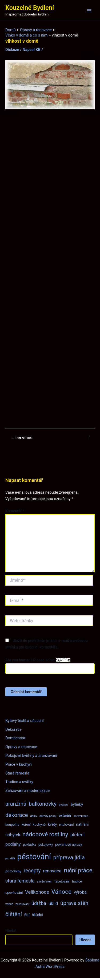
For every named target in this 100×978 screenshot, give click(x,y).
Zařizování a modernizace (27, 790)
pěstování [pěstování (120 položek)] (34, 856)
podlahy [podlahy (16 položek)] (13, 844)
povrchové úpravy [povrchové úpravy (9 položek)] (68, 845)
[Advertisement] (50, 269)
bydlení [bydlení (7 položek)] (63, 805)
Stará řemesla (17, 773)
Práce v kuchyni (18, 764)
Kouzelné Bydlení (29, 7)
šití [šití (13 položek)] (27, 914)
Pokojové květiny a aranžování (31, 755)
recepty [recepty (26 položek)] (32, 871)
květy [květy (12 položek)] (52, 824)
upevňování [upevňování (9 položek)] (14, 893)
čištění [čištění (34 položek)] (13, 914)
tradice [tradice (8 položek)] (77, 881)
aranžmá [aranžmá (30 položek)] (15, 804)
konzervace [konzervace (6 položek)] (81, 816)
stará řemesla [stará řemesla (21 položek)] (20, 881)
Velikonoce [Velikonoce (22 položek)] (37, 892)
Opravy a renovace (21, 746)
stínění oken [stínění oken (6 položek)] (44, 881)
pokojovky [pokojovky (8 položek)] (45, 845)
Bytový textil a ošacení (24, 720)
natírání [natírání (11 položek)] (82, 824)
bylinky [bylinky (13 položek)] (77, 804)
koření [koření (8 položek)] (26, 825)
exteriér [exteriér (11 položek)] (65, 815)
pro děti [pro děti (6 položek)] (10, 858)
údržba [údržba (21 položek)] (38, 903)
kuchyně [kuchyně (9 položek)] (39, 825)
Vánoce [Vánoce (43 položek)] (61, 891)
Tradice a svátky (19, 781)
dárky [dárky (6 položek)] (33, 816)
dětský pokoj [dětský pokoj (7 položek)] (48, 816)
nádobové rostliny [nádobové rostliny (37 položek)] (45, 834)
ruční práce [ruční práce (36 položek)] (78, 870)
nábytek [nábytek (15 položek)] (12, 834)
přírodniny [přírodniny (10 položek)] (13, 871)
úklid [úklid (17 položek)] (53, 903)
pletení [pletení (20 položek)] (77, 834)
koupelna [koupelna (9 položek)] (12, 825)
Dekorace (13, 729)
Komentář (14, 511)
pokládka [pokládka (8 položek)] (29, 845)
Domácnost (15, 738)
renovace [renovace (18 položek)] (52, 870)
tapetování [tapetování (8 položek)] (62, 881)
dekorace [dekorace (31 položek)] (16, 815)
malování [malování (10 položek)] (66, 824)
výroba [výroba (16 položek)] (80, 892)
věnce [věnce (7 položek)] (9, 904)
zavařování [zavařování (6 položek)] (22, 904)
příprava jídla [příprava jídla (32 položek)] (69, 857)
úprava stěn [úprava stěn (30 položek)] (74, 903)
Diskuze (12, 49)
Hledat (10, 930)
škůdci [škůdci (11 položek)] (37, 915)
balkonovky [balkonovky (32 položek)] (43, 804)
